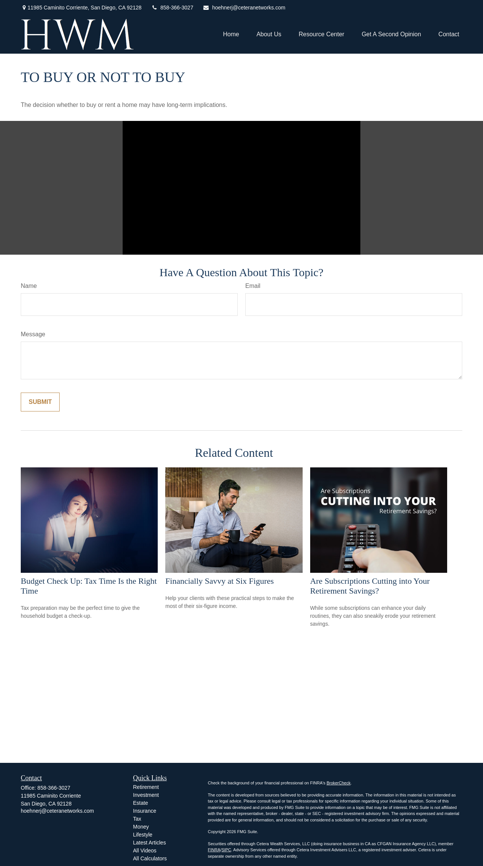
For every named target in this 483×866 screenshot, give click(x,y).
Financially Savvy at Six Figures (219, 581)
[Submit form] (40, 402)
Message (33, 334)
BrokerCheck (338, 783)
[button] (231, 34)
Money (141, 827)
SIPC (226, 849)
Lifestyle (142, 835)
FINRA (214, 849)
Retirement (146, 787)
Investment (146, 795)
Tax (137, 819)
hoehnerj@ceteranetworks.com (244, 8)
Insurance (144, 811)
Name (29, 286)
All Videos (145, 850)
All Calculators (150, 858)
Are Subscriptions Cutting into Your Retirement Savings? (370, 585)
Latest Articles (149, 843)
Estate (140, 803)
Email (252, 286)
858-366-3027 (172, 8)
